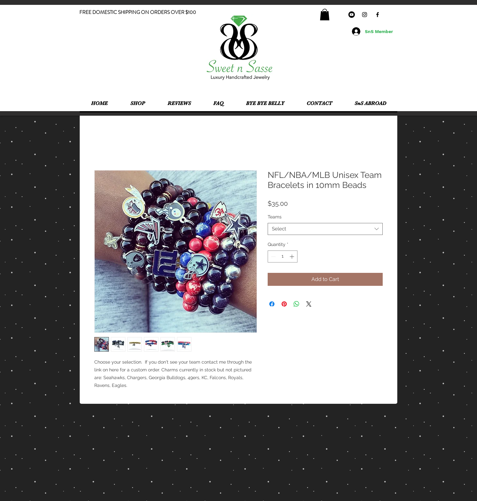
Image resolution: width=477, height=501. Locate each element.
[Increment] (292, 256)
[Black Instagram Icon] (364, 14)
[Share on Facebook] (272, 304)
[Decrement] (273, 256)
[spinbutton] (282, 256)
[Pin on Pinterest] (284, 304)
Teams (275, 216)
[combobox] (325, 229)
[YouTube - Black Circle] (351, 14)
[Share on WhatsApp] (296, 304)
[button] (325, 14)
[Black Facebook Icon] (377, 14)
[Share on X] (309, 304)
